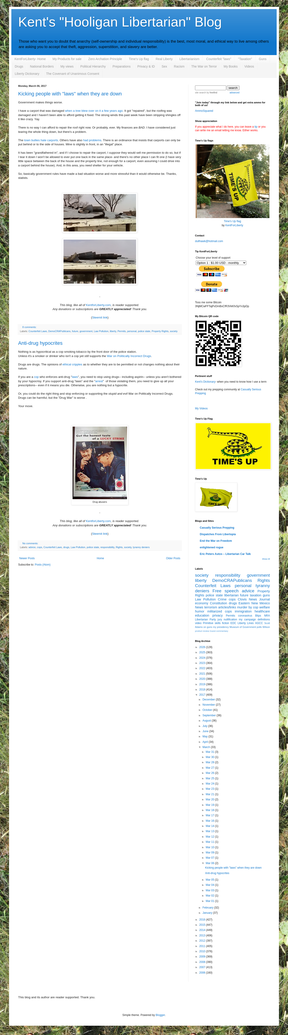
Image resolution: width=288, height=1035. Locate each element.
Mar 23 (210, 788)
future (75, 331)
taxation (255, 595)
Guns (262, 59)
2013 (202, 935)
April (206, 741)
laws (75, 377)
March (207, 747)
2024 (202, 657)
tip (255, 126)
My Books (230, 66)
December (209, 699)
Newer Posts (27, 558)
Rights (119, 547)
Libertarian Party (205, 619)
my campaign (247, 619)
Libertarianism (189, 59)
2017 (202, 694)
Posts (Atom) (42, 564)
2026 (202, 647)
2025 (202, 652)
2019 (202, 684)
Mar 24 (210, 783)
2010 (202, 951)
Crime (222, 599)
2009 (202, 956)
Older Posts (173, 558)
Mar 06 (210, 863)
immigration (243, 611)
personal (132, 331)
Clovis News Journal (254, 599)
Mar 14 (210, 826)
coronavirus (245, 615)
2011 (202, 946)
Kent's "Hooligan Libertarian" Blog (120, 21)
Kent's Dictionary (205, 381)
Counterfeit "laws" (218, 59)
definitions (264, 619)
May (205, 736)
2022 (202, 668)
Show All (266, 559)
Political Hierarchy (93, 66)
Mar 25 (210, 778)
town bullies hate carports (41, 140)
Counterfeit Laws (38, 331)
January (208, 912)
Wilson (266, 627)
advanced (234, 92)
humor (199, 611)
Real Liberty (164, 59)
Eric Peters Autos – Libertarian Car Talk (225, 554)
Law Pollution (101, 331)
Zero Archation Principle (105, 59)
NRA (267, 615)
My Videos (201, 408)
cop (36, 377)
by (211, 92)
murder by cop (247, 607)
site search (200, 92)
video (198, 623)
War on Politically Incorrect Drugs (129, 356)
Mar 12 (210, 836)
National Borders (42, 66)
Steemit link (99, 317)
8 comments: (29, 327)
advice (32, 547)
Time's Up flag (139, 59)
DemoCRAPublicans (59, 331)
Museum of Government (242, 627)
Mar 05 (210, 879)
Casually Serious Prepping (217, 527)
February (208, 907)
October (208, 710)
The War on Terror (204, 66)
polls (259, 627)
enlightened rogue (211, 547)
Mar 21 (210, 794)
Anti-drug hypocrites (40, 343)
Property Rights (160, 331)
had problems (92, 140)
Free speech (225, 590)
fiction (225, 623)
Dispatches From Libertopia (218, 534)
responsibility (107, 547)
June (206, 731)
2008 (202, 962)
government (86, 331)
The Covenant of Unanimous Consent (72, 73)
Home (100, 558)
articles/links (227, 607)
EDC (233, 623)
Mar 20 (210, 799)
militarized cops (219, 611)
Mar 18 (210, 810)
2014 (202, 930)
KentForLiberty (234, 225)
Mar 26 (210, 773)
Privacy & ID (146, 66)
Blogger (160, 1015)
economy (201, 603)
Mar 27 (210, 767)
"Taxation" (245, 59)
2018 (202, 689)
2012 (202, 940)
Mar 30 (210, 757)
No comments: (30, 543)
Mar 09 (210, 852)
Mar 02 (210, 895)
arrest (99, 381)
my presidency (221, 627)
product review (202, 631)
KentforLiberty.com (98, 305)
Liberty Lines (246, 623)
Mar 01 (210, 901)
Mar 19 (210, 805)
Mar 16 (210, 820)
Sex (164, 66)
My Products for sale (67, 59)
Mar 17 (210, 815)
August (207, 720)
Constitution (218, 603)
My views (67, 66)
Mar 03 (210, 890)
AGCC (259, 623)
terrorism (210, 607)
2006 (202, 972)
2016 (202, 919)
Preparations (121, 66)
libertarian (231, 595)
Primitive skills (212, 623)
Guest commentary (219, 631)
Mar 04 (210, 885)
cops (39, 547)
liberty (113, 331)
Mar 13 (210, 831)
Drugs (19, 66)
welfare (264, 607)
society (174, 331)
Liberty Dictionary (27, 73)
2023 (202, 663)
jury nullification (227, 619)
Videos (249, 66)
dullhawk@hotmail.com (209, 241)
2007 (202, 967)
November (209, 704)
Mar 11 (210, 841)
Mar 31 (210, 751)
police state (144, 331)
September (210, 715)
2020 (202, 678)
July (205, 726)
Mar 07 (210, 857)
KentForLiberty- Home (30, 59)
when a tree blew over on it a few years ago (94, 110)
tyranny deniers (141, 547)
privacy (217, 615)
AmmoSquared (204, 110)
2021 (202, 673)
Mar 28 (210, 762)
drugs (66, 547)
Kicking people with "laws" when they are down (70, 94)
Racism (179, 66)
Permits (121, 331)
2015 (202, 924)
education (202, 615)
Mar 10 (210, 847)
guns (266, 595)
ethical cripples (72, 364)
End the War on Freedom (216, 540)
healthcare (262, 611)
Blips (258, 615)
